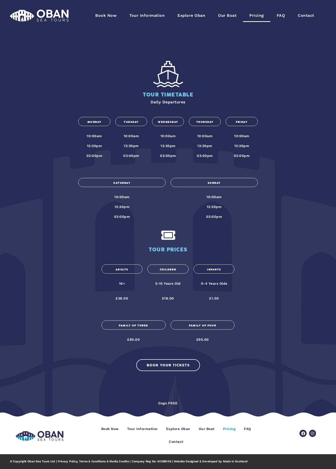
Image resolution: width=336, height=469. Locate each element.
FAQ (281, 15)
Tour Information (147, 15)
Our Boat (227, 15)
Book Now (106, 15)
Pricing (256, 15)
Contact (306, 15)
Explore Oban (191, 15)
